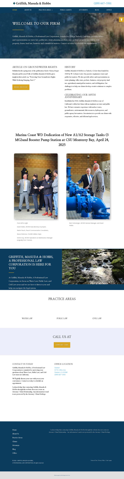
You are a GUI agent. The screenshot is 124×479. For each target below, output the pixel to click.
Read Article (21, 87)
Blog (97, 10)
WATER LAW (27, 318)
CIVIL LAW (96, 318)
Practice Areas (45, 10)
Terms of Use (94, 460)
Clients (14, 441)
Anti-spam (109, 460)
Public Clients (66, 10)
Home (14, 10)
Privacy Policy (101, 460)
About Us (27, 10)
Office (109, 10)
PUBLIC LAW (62, 318)
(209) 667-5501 (103, 3)
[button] (121, 19)
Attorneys (83, 10)
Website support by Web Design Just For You (62, 475)
